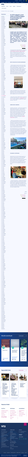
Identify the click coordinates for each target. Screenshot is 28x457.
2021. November (3, 92)
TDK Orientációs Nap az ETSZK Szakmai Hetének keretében (14, 351)
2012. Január (2, 262)
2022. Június (2, 82)
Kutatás (10, 6)
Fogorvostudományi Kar (3, 437)
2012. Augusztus (3, 252)
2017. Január (2, 176)
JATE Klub (11, 418)
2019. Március (3, 138)
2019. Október (3, 128)
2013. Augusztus (3, 235)
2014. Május (2, 222)
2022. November (3, 75)
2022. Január (2, 89)
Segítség (26, 452)
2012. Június (2, 255)
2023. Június (2, 65)
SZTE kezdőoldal (2, 2)
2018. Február (3, 157)
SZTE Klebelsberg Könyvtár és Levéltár (13, 415)
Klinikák (11, 447)
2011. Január (2, 279)
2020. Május (2, 118)
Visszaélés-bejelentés (13, 452)
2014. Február (3, 226)
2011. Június (2, 272)
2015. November (3, 196)
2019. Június (2, 134)
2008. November (3, 317)
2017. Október (3, 163)
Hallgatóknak (14, 2)
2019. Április (2, 137)
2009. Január (2, 314)
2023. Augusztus (3, 62)
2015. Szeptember (3, 199)
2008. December (3, 315)
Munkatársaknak (17, 2)
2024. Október (3, 42)
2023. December (3, 56)
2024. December (3, 39)
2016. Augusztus (3, 183)
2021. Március (3, 104)
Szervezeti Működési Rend (13, 433)
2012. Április (2, 258)
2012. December (3, 246)
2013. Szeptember (3, 233)
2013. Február (3, 243)
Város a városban (21, 415)
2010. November (3, 282)
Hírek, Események (4, 8)
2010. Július (2, 288)
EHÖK (10, 440)
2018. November (3, 144)
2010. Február (3, 295)
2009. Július (2, 305)
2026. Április (2, 16)
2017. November (3, 161)
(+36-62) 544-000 (22, 432)
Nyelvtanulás (2, 413)
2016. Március (3, 190)
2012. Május (2, 256)
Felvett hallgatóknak (10, 2)
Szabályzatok (11, 432)
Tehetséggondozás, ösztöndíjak (4, 410)
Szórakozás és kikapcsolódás (22, 414)
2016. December (3, 177)
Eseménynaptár (21, 335)
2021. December (3, 91)
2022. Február (3, 88)
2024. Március (3, 52)
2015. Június (2, 203)
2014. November (3, 213)
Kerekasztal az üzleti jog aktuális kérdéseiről (22, 385)
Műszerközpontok (19, 6)
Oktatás (7, 6)
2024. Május (2, 49)
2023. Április (2, 68)
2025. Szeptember (3, 26)
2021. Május (2, 101)
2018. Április (2, 154)
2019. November (3, 127)
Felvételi (6, 2)
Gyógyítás (14, 6)
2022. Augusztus (3, 79)
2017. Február (3, 174)
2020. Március (3, 121)
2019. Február (3, 140)
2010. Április (2, 292)
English (24, 0)
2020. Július (2, 115)
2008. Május (2, 327)
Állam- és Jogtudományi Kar (4, 431)
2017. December (3, 160)
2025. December (3, 22)
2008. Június (2, 324)
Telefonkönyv (16, 0)
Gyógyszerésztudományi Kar (4, 439)
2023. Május (2, 66)
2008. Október (3, 318)
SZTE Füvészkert (12, 417)
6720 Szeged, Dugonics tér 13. (23, 431)
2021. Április (2, 102)
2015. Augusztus (3, 200)
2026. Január (2, 20)
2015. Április (2, 206)
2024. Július (2, 46)
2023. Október (3, 59)
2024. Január (2, 55)
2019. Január (2, 141)
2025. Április (2, 33)
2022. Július (2, 81)
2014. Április (2, 223)
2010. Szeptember (3, 285)
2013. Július (2, 236)
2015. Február (3, 209)
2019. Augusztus (3, 131)
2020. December (3, 108)
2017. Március (3, 173)
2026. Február (3, 19)
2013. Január (2, 245)
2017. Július (2, 167)
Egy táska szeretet (4, 350)
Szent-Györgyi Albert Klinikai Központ (14, 446)
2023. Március (3, 69)
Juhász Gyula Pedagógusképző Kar (4, 440)
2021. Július (2, 98)
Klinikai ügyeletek (12, 448)
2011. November (3, 265)
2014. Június (2, 220)
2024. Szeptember (3, 43)
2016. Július (2, 184)
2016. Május (2, 187)
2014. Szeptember (3, 216)
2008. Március (3, 328)
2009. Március (3, 311)
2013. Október (3, 232)
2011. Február (3, 278)
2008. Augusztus (3, 321)
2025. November (3, 23)
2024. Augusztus (3, 45)
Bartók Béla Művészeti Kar (4, 432)
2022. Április (2, 85)
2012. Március (3, 259)
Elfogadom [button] (25, 455)
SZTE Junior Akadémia (12, 413)
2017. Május (2, 170)
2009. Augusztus (3, 304)
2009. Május (2, 308)
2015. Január (2, 210)
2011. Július (2, 271)
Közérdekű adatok (18, 452)
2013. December (3, 229)
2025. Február (3, 36)
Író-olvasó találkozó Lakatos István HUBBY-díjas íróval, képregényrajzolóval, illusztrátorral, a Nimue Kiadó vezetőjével (24, 353)
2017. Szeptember (3, 164)
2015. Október (3, 197)
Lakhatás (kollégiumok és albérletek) (21, 411)
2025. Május (2, 32)
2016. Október (3, 180)
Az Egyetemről (3, 6)
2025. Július (2, 29)
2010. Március (3, 294)
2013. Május (2, 239)
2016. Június (2, 186)
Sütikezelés (5, 452)
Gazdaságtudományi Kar (3, 438)
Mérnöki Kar (2, 442)
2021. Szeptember (3, 95)
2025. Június (2, 30)
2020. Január (2, 124)
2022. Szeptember (3, 78)
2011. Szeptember (3, 268)
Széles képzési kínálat (12, 410)
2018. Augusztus (3, 148)
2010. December (3, 281)
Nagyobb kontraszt (26, 0)
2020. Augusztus (3, 114)
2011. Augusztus (3, 269)
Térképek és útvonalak (20, 434)
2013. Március (3, 242)
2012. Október (3, 249)
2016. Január (2, 193)
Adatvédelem (20, 0)
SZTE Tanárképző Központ (4, 445)
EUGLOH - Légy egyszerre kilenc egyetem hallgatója (4, 417)
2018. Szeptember (3, 147)
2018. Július (2, 150)
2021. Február (3, 105)
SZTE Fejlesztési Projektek (13, 441)
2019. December (3, 125)
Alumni (22, 2)
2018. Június (2, 151)
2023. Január (2, 72)
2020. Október (3, 111)
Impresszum (22, 452)
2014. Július (2, 219)
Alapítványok (11, 431)
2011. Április (2, 275)
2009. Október (3, 301)
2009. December (3, 298)
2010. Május (2, 291)
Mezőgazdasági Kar (3, 441)
